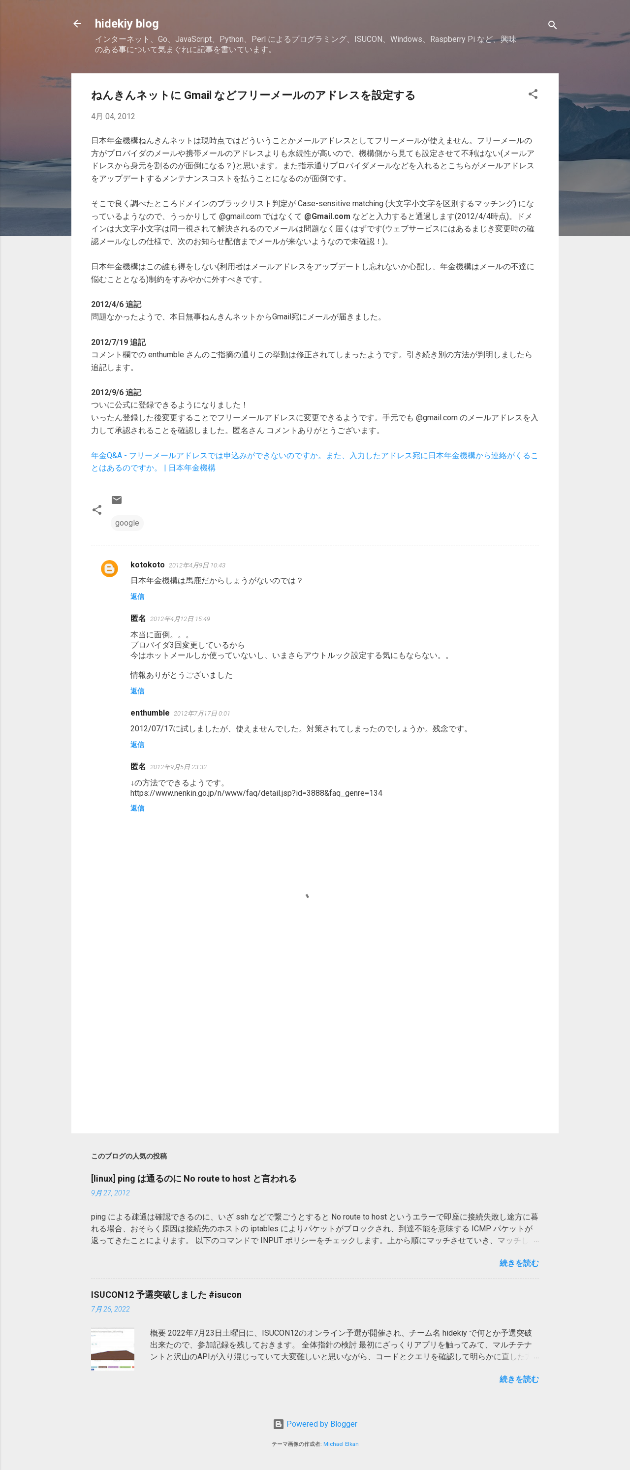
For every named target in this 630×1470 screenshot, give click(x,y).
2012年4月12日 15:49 (180, 619)
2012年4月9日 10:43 (197, 565)
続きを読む (519, 1263)
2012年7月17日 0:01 (202, 713)
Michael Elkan (341, 1444)
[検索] (553, 27)
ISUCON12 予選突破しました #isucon (166, 1294)
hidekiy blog (127, 24)
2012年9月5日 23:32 (178, 767)
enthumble (150, 713)
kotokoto (147, 564)
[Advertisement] (315, 1042)
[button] (533, 95)
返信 (137, 596)
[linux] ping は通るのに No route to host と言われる (194, 1178)
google (127, 523)
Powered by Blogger (315, 1424)
